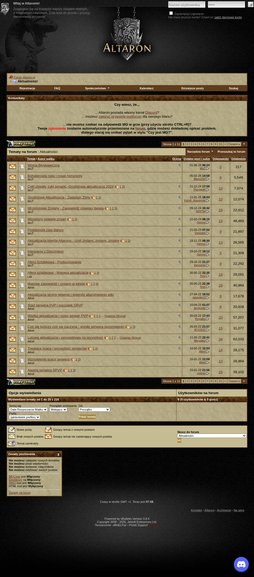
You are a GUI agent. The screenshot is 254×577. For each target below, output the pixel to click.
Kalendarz (147, 88)
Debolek (200, 233)
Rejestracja (27, 88)
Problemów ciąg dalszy (46, 230)
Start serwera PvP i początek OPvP (55, 305)
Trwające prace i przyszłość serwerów (57, 348)
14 (221, 350)
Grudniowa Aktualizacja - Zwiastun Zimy (59, 197)
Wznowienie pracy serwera (49, 359)
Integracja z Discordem (46, 251)
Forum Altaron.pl (24, 77)
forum (140, 128)
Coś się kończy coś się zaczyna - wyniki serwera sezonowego (76, 327)
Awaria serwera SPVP (45, 370)
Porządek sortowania (63, 405)
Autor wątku (46, 158)
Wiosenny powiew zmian (47, 219)
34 (221, 339)
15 (221, 221)
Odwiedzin (238, 158)
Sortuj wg (15, 405)
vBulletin (154, 525)
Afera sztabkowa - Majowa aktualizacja (58, 273)
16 (221, 274)
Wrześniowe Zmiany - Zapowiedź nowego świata (66, 208)
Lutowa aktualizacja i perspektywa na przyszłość (65, 338)
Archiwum (224, 510)
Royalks (200, 318)
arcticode (200, 308)
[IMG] (12, 482)
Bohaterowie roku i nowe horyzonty (55, 176)
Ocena (176, 158)
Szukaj (233, 88)
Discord (151, 112)
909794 (201, 211)
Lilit (30, 276)
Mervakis (200, 340)
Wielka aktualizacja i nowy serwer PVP (58, 316)
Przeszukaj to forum (231, 151)
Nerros (201, 222)
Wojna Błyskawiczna (44, 165)
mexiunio (200, 265)
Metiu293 (200, 178)
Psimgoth (199, 189)
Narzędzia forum (198, 151)
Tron (203, 276)
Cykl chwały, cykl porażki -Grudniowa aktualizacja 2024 (71, 186)
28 (221, 285)
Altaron (127, 38)
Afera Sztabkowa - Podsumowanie (54, 262)
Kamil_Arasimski (195, 200)
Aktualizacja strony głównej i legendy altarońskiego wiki (71, 295)
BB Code (14, 476)
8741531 (200, 329)
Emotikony (15, 479)
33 (221, 317)
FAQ (57, 88)
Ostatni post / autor (196, 158)
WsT (31, 168)
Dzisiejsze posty (192, 88)
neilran (201, 373)
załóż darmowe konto (228, 17)
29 (221, 210)
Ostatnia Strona (115, 316)
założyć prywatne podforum (120, 116)
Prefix (12, 413)
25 (221, 372)
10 (220, 144)
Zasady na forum (20, 492)
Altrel (31, 287)
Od (81, 405)
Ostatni (234, 144)
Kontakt (196, 510)
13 (221, 242)
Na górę (239, 510)
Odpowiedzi (220, 158)
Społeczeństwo (97, 88)
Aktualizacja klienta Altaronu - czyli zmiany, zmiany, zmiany (73, 241)
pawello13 (199, 297)
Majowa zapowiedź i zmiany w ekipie (56, 284)
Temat (31, 158)
